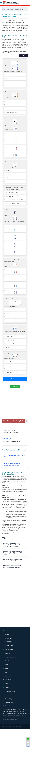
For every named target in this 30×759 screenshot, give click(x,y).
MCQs (6, 702)
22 (6, 207)
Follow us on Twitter (10, 721)
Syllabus (7, 664)
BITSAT (8, 8)
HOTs (6, 694)
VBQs (6, 698)
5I (5, 131)
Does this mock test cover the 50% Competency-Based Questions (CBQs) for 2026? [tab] (13, 582)
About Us (7, 713)
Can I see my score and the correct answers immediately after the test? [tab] (12, 589)
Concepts (7, 683)
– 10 (6, 203)
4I (5, 138)
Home (3, 8)
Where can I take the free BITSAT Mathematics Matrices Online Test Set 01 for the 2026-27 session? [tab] (13, 574)
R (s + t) (7, 398)
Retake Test (15, 416)
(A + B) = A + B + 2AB (11, 233)
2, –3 (6, 350)
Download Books (9, 679)
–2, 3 (6, 343)
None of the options (10, 142)
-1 (6, 108)
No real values (9, 104)
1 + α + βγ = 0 (9, 373)
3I (5, 134)
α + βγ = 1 (8, 377)
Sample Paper (8, 667)
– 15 (6, 200)
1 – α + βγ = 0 (9, 369)
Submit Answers (15, 408)
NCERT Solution (9, 671)
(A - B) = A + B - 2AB (11, 222)
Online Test (8, 705)
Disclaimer (7, 724)
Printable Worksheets (10, 690)
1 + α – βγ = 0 (9, 366)
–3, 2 (6, 346)
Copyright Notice (9, 732)
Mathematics (14, 8)
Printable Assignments (10, 686)
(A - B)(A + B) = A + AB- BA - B (13, 229)
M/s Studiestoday (16, 755)
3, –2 (6, 339)
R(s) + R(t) (7, 391)
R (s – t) (7, 395)
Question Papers (9, 675)
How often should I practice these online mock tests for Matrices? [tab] (12, 596)
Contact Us (7, 717)
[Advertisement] (15, 27)
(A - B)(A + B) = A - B (11, 226)
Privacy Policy (8, 728)
